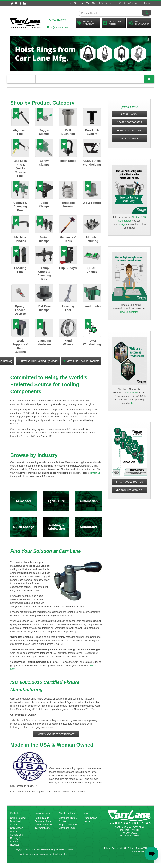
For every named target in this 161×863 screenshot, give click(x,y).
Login (147, 3)
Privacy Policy (111, 848)
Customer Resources (90, 79)
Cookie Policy (126, 848)
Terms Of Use (142, 848)
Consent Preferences (141, 851)
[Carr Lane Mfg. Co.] (25, 23)
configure (122, 224)
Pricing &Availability (85, 23)
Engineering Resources (53, 79)
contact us (94, 473)
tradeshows (133, 392)
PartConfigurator (138, 23)
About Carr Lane (126, 79)
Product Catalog (21, 79)
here (133, 403)
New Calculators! (129, 312)
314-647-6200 (57, 20)
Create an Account (129, 3)
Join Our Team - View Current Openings (89, 3)
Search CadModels (112, 23)
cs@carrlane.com (57, 27)
